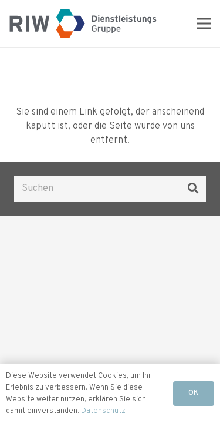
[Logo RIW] (83, 23)
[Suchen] (110, 189)
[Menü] (203, 23)
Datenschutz (103, 411)
